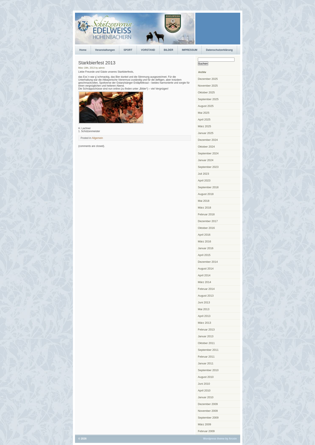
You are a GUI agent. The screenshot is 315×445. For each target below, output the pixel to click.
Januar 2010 (205, 397)
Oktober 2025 (206, 92)
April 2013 (204, 316)
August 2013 (206, 295)
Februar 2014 (206, 288)
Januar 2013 (205, 336)
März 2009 (204, 424)
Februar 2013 (206, 329)
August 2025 (206, 106)
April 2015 (204, 255)
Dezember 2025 (208, 78)
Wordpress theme (214, 438)
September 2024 (208, 153)
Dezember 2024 (208, 139)
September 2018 (208, 187)
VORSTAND (148, 49)
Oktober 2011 (206, 343)
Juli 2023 (203, 173)
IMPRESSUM (189, 49)
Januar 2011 (205, 363)
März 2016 (204, 241)
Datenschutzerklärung (219, 49)
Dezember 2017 (208, 221)
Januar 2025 (205, 133)
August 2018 (206, 194)
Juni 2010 (204, 383)
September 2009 (208, 417)
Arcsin (233, 438)
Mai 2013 (203, 309)
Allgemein (97, 138)
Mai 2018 (203, 200)
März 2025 (204, 126)
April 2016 (204, 234)
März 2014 (204, 282)
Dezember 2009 (208, 404)
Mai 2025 (203, 112)
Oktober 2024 (206, 146)
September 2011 (208, 349)
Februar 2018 (206, 214)
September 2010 (208, 370)
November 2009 (208, 410)
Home (82, 49)
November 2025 (208, 85)
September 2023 (208, 167)
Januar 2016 (205, 248)
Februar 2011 (206, 356)
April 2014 (204, 275)
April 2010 (204, 390)
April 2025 (204, 119)
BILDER (168, 49)
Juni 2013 (204, 302)
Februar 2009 (206, 431)
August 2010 (206, 377)
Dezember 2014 (208, 261)
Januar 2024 (205, 160)
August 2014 (206, 268)
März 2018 (204, 207)
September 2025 (208, 99)
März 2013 (204, 322)
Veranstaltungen (105, 49)
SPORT (128, 49)
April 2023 (204, 180)
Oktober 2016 (206, 227)
